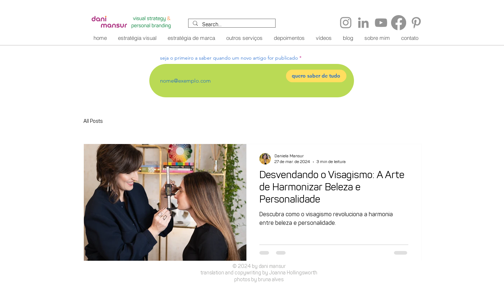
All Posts (93, 121)
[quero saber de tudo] (316, 76)
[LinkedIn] (363, 22)
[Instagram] (345, 22)
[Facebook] (398, 22)
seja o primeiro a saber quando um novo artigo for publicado (229, 57)
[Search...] (231, 25)
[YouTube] (381, 22)
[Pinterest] (416, 22)
